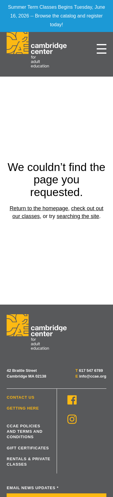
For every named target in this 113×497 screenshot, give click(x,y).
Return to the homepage (39, 208)
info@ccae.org (92, 376)
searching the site (78, 216)
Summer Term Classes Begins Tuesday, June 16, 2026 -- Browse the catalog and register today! (56, 16)
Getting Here (23, 408)
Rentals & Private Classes (28, 462)
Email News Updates (32, 488)
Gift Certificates (28, 448)
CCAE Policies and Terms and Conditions (24, 431)
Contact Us (20, 397)
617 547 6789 (91, 370)
